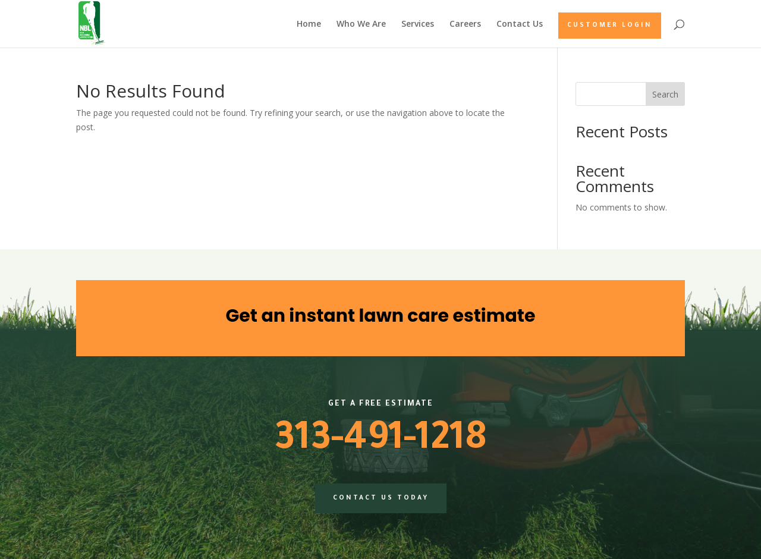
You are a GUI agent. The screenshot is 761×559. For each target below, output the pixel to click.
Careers (465, 24)
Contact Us (519, 24)
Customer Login (609, 25)
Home (309, 24)
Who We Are (361, 24)
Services (417, 24)
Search (665, 94)
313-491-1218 (380, 442)
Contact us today (381, 498)
